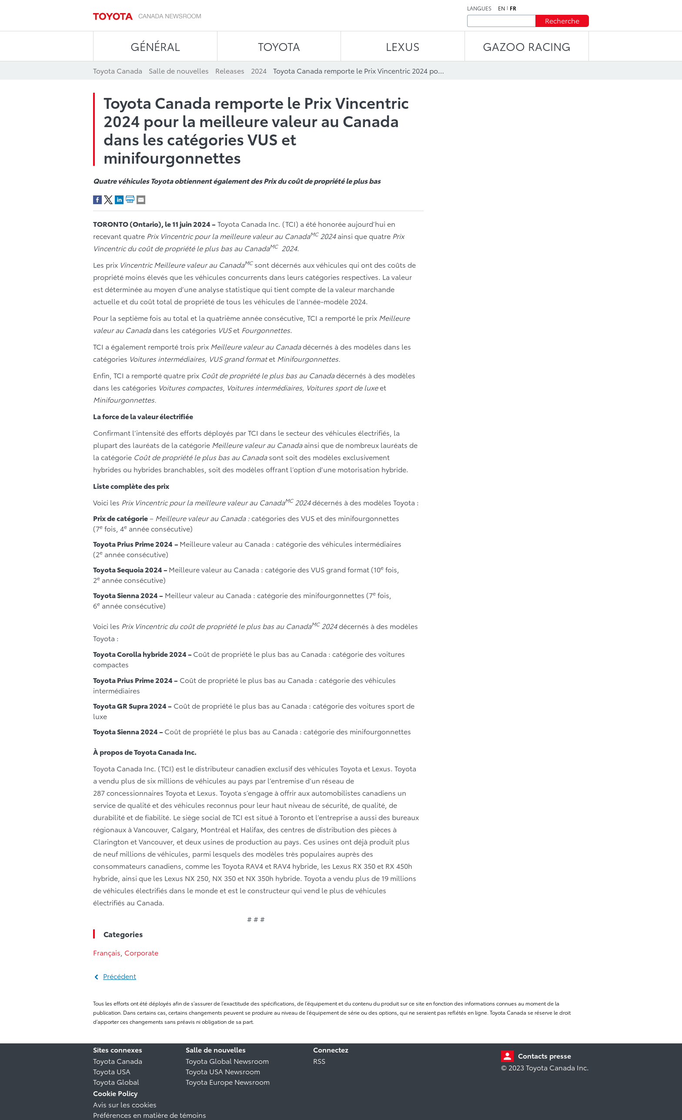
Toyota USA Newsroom (223, 1071)
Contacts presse (544, 1055)
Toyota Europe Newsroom (228, 1081)
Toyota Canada (117, 1061)
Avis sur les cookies (125, 1104)
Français (106, 952)
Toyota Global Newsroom (227, 1061)
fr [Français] (513, 8)
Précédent (119, 976)
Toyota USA (111, 1071)
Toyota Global (116, 1081)
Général (155, 46)
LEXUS (403, 46)
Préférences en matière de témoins (149, 1115)
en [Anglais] (501, 8)
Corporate (141, 952)
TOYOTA (279, 46)
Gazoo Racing (527, 46)
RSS (319, 1061)
